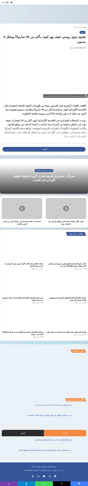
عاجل (75, 27)
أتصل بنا (54, 470)
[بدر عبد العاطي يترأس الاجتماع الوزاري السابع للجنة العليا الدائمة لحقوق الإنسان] (79, 453)
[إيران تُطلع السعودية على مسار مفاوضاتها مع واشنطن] (79, 443)
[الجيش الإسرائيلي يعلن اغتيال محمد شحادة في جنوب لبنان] (65, 318)
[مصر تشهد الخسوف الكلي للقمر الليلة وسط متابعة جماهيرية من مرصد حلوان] (22, 284)
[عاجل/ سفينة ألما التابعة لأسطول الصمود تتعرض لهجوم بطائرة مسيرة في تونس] (65, 284)
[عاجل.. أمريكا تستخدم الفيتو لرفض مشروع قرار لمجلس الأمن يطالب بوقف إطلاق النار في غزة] (65, 250)
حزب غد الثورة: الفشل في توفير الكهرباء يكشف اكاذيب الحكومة (50, 415)
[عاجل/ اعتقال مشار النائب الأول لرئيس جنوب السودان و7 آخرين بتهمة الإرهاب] (22, 250)
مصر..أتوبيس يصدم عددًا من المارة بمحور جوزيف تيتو (54, 405)
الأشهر (22, 433)
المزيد (44, 149)
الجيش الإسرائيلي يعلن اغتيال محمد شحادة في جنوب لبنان (66, 332)
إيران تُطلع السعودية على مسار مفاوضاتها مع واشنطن (53, 440)
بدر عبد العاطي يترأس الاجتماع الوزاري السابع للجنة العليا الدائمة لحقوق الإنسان (45, 450)
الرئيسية (82, 27)
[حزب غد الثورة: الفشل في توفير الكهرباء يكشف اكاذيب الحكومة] (79, 418)
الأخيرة (65, 433)
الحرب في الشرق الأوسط (44, 170)
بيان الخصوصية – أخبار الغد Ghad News (37, 470)
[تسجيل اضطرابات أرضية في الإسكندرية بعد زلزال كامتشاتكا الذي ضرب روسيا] (22, 318)
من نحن (60, 470)
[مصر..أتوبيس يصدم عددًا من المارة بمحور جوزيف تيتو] (79, 408)
